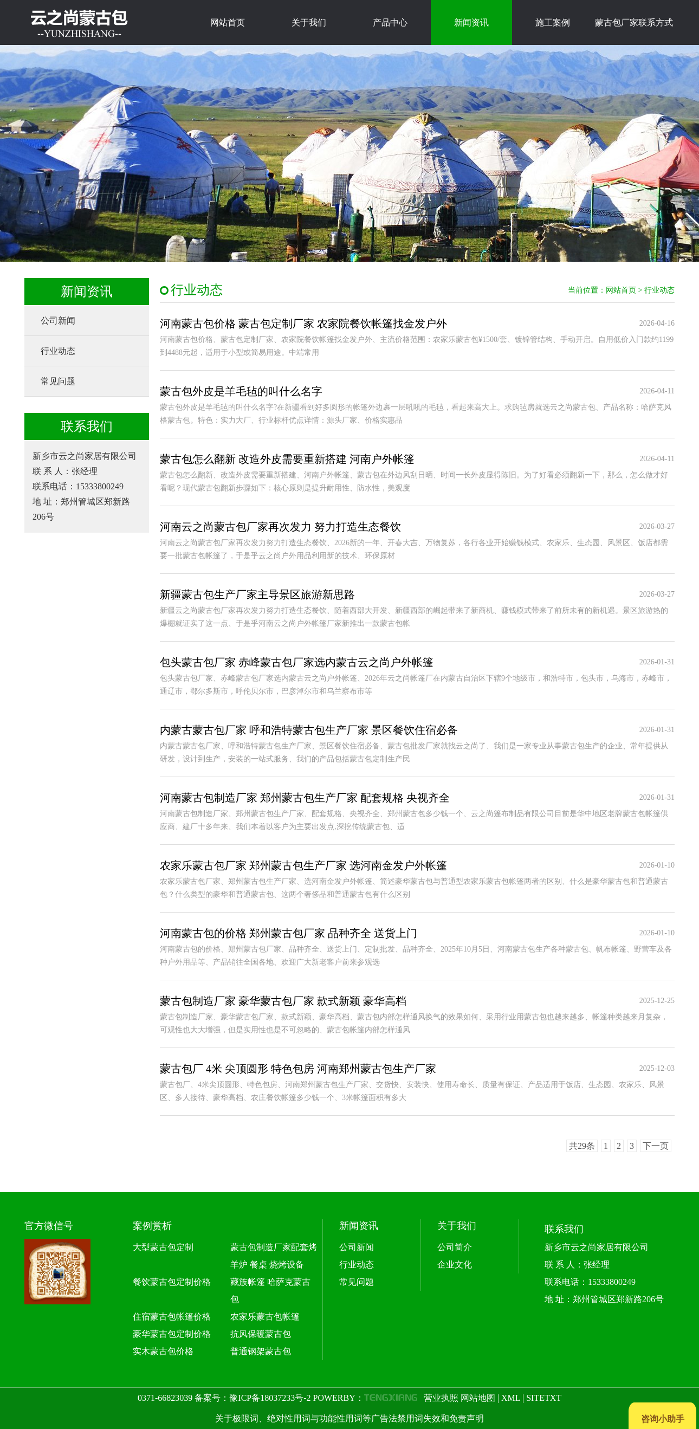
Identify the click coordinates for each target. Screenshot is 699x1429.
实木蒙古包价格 (163, 1351)
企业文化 (454, 1264)
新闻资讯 (471, 22)
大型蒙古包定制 (163, 1247)
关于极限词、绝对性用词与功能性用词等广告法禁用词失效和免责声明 (349, 1418)
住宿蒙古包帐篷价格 (172, 1316)
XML (510, 1397)
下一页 (656, 1145)
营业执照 (441, 1397)
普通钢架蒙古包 (260, 1351)
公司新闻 (58, 320)
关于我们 (309, 22)
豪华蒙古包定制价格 (172, 1334)
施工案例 (552, 22)
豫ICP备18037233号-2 (269, 1397)
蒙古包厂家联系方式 (634, 22)
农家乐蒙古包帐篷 (265, 1316)
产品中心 (390, 22)
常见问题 (58, 381)
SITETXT (543, 1397)
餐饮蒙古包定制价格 (172, 1281)
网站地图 (478, 1397)
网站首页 (227, 22)
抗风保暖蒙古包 (260, 1334)
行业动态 (58, 350)
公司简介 (454, 1247)
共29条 (582, 1145)
